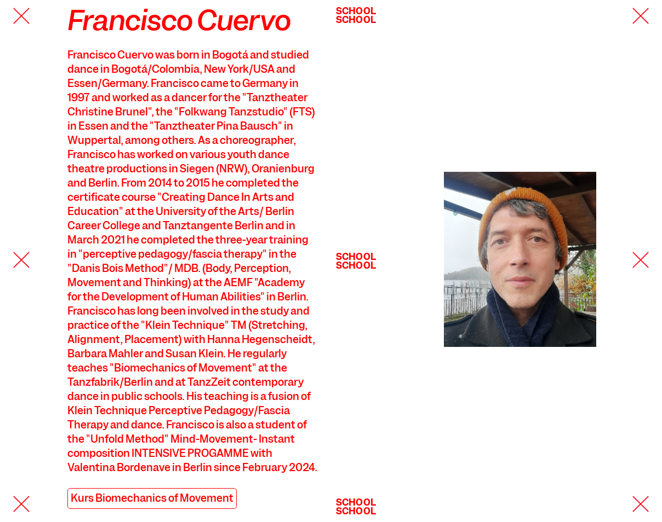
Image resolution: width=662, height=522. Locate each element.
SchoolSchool (356, 15)
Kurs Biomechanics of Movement (152, 498)
